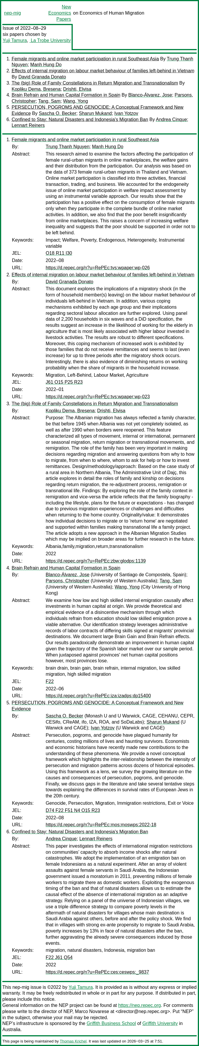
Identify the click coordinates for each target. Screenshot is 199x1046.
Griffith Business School (111, 1023)
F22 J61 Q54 (59, 957)
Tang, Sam (49, 101)
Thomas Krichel (73, 1041)
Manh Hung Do (46, 64)
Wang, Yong (75, 101)
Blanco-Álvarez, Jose (150, 94)
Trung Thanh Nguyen (67, 146)
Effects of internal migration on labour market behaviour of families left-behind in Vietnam (103, 70)
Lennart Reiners (28, 125)
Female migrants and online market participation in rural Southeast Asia (85, 58)
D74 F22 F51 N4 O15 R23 (73, 810)
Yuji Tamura (15, 40)
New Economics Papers (59, 13)
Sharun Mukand (95, 113)
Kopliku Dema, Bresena (36, 89)
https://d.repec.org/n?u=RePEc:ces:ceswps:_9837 (97, 972)
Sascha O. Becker (57, 113)
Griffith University (160, 1023)
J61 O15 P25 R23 (64, 382)
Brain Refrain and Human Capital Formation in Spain (66, 94)
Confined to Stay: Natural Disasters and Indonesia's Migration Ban (80, 119)
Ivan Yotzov (126, 113)
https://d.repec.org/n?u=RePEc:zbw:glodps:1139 (96, 560)
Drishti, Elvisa (77, 89)
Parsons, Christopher (67, 580)
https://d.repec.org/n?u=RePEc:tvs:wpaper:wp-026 (98, 267)
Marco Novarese (92, 1011)
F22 (50, 681)
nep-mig (12, 13)
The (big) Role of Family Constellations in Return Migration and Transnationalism (95, 83)
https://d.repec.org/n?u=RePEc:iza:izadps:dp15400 (98, 695)
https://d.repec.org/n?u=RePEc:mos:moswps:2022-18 (101, 824)
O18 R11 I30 (59, 253)
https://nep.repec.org (139, 1005)
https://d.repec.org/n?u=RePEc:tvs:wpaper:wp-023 (98, 396)
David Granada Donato (42, 76)
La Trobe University (50, 40)
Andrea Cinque (171, 119)
